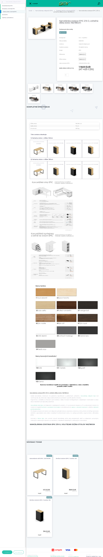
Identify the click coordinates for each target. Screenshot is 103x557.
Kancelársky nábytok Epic (88, 396)
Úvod (30, 10)
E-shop (33, 4)
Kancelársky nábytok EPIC (13, 1)
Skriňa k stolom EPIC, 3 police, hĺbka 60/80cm (44, 500)
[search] (99, 4)
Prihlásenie (7, 552)
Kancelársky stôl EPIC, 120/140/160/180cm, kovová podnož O (48, 458)
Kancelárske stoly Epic (37, 405)
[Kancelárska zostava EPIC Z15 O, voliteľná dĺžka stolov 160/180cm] (41, 18)
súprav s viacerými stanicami (79, 407)
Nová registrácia (18, 552)
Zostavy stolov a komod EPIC (65, 10)
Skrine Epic (41, 418)
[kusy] (67, 75)
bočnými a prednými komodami (51, 407)
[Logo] (64, 3)
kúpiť (61, 75)
